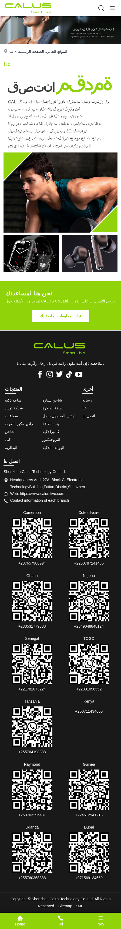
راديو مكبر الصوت (19, 424)
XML (79, 906)
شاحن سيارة (52, 400)
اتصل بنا (88, 416)
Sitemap (65, 906)
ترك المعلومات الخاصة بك (60, 316)
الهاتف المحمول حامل (59, 416)
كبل (8, 439)
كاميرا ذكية (51, 431)
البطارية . (12, 447)
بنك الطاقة (50, 424)
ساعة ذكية (13, 400)
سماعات (11, 416)
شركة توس (14, 408)
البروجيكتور (51, 439)
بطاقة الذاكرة (53, 408)
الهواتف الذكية (53, 447)
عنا (11, 51)
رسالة (87, 400)
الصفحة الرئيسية (31, 51)
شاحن (10, 431)
